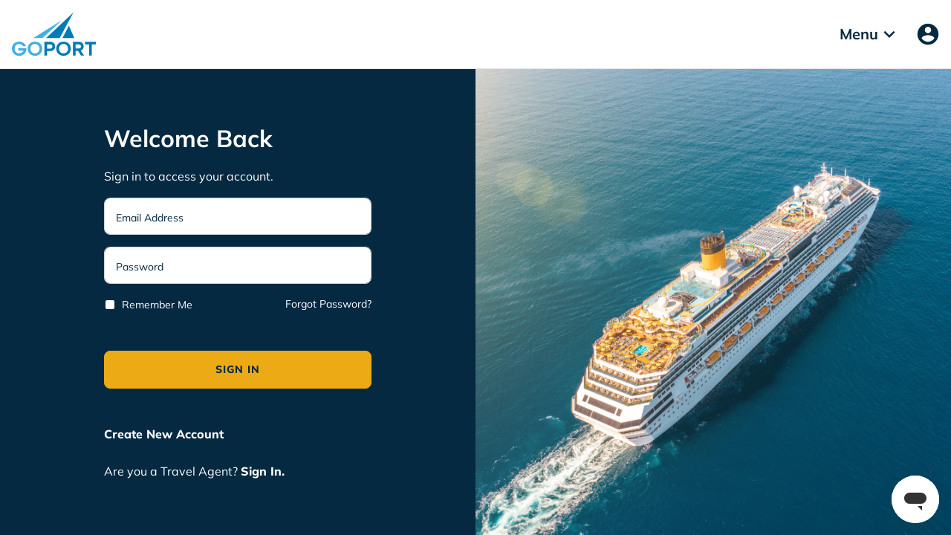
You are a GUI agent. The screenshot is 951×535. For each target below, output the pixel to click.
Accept (374, 162)
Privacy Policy (449, 115)
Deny (582, 162)
